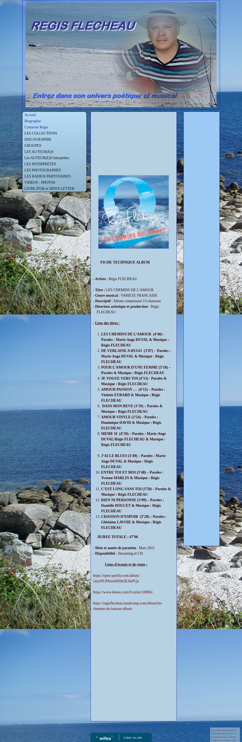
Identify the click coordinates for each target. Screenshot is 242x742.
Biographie (33, 121)
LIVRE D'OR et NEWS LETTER (49, 189)
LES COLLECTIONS (41, 133)
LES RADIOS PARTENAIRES (48, 176)
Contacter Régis (36, 127)
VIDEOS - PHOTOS (40, 182)
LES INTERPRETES (40, 164)
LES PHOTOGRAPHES (43, 170)
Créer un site (133, 737)
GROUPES (33, 146)
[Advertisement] (133, 144)
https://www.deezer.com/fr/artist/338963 (122, 592)
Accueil (30, 115)
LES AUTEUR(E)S (39, 152)
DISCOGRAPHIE (38, 139)
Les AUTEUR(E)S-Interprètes (47, 158)
